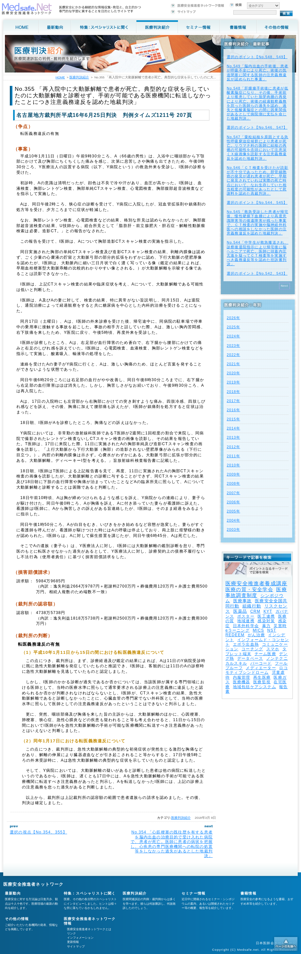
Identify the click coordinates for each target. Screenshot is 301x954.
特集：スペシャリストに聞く (90, 893)
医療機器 (241, 682)
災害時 (280, 625)
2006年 (233, 502)
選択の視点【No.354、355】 (38, 832)
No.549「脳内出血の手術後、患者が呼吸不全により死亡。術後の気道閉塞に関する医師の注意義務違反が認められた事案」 (257, 72)
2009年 (233, 474)
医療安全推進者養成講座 (256, 583)
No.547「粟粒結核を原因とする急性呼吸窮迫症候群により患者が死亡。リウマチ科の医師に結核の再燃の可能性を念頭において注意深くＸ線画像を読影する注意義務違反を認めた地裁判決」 (257, 147)
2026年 (233, 318)
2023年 (233, 346)
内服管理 (241, 677)
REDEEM (235, 635)
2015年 (233, 419)
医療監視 (262, 682)
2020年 (233, 373)
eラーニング (237, 630)
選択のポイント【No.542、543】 (257, 273)
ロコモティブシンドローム (256, 670)
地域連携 (246, 621)
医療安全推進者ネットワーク (33, 884)
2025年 (233, 327)
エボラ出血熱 (246, 644)
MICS (258, 630)
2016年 (233, 410)
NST (271, 630)
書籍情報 (248, 893)
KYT (267, 611)
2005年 (233, 511)
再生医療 (262, 677)
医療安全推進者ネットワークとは (89, 929)
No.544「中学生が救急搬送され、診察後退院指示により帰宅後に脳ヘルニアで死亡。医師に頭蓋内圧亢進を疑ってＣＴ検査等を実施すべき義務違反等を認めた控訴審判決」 (257, 253)
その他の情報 (17, 919)
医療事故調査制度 (256, 592)
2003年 (233, 529)
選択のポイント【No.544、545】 (257, 202)
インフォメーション (80, 937)
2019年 (233, 382)
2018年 (233, 392)
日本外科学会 (246, 625)
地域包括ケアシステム (254, 687)
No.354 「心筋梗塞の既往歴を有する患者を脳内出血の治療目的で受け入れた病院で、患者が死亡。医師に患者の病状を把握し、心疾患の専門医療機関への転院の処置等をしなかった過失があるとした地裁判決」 (172, 844)
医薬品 (240, 611)
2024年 (233, 336)
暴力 (266, 625)
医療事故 (242, 600)
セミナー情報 (193, 893)
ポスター (246, 616)
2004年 (233, 520)
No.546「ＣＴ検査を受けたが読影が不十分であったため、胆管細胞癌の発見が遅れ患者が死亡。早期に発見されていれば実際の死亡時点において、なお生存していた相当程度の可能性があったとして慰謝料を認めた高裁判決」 (257, 180)
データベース (250, 658)
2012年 (233, 447)
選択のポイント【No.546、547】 (257, 127)
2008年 (233, 483)
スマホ (272, 649)
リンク (71, 933)
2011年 (233, 456)
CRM (255, 611)
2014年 (233, 428)
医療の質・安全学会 (249, 589)
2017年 (233, 401)
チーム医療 (265, 654)
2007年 (233, 493)
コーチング (252, 649)
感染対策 (266, 621)
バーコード (261, 663)
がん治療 (256, 635)
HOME (60, 77)
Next (284, 285)
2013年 (233, 437)
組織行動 (251, 606)
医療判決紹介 (181, 817)
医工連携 (266, 616)
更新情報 (73, 942)
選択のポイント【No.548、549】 (257, 57)
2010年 (233, 465)
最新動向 (13, 893)
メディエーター (261, 668)
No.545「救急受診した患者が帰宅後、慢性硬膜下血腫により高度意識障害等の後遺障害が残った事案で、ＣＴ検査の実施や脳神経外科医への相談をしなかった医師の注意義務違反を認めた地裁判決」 (257, 222)
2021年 (233, 364)
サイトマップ (76, 946)
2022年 (233, 355)
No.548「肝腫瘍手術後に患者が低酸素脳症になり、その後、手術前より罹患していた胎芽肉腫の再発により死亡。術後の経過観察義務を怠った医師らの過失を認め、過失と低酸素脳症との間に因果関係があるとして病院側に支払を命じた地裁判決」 (257, 103)
